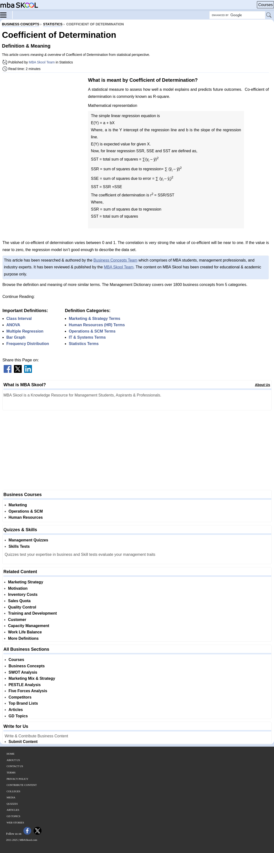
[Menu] (6, 14)
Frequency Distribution (27, 344)
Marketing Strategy (25, 582)
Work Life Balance (25, 632)
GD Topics (18, 716)
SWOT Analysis (23, 672)
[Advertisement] (43, 110)
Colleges (13, 791)
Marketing (18, 505)
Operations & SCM (26, 511)
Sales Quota (19, 601)
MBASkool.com (28, 839)
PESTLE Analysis (25, 685)
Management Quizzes (28, 540)
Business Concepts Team (115, 260)
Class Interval (19, 318)
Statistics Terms (83, 344)
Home (10, 753)
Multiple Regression (24, 331)
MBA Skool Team (42, 62)
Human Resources (26, 517)
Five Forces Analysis (28, 691)
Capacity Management (28, 626)
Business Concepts (27, 666)
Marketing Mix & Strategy (32, 678)
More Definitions (23, 638)
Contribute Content (22, 784)
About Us (262, 385)
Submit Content (23, 742)
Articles (16, 710)
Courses (265, 5)
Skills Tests (19, 546)
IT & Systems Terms (87, 337)
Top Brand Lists (23, 703)
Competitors (20, 697)
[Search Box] (237, 15)
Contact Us (15, 766)
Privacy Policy (17, 778)
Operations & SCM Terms (92, 331)
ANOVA (13, 325)
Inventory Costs (23, 594)
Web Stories (15, 822)
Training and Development (32, 613)
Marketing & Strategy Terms (94, 318)
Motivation (18, 588)
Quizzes (12, 803)
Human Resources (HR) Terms (97, 325)
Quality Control (22, 607)
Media (11, 797)
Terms (11, 772)
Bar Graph (15, 337)
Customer (17, 620)
